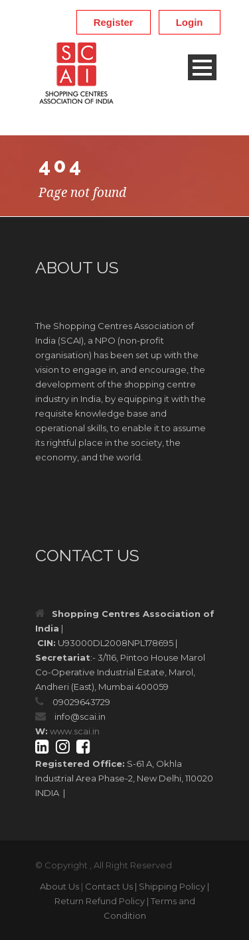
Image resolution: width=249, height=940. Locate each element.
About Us (59, 886)
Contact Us (109, 886)
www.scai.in (75, 731)
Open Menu (202, 67)
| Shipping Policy (170, 886)
